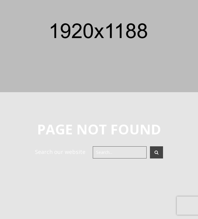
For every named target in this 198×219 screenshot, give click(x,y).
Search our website (60, 151)
